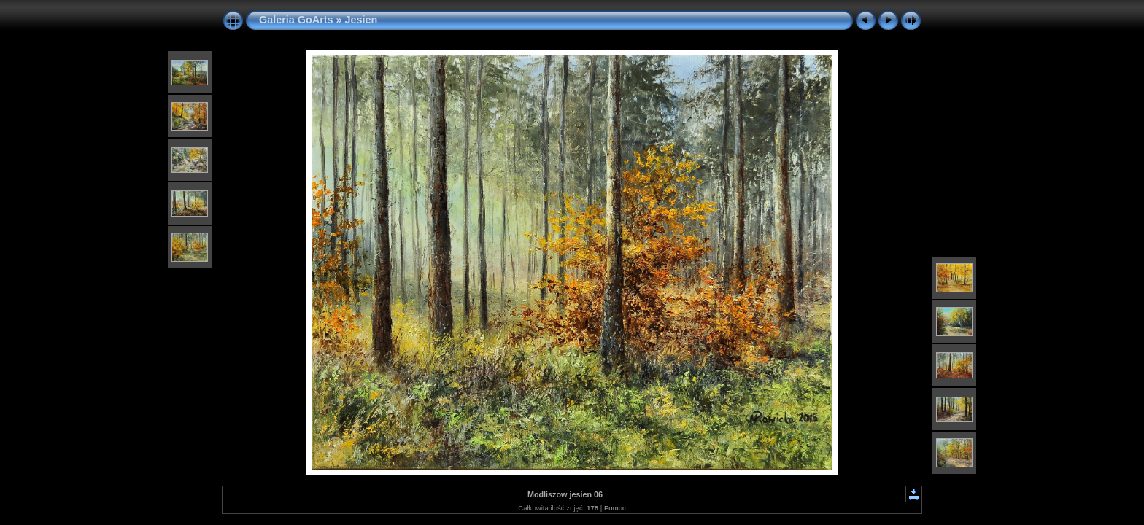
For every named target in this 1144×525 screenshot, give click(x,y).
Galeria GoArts (296, 20)
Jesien (361, 20)
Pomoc (615, 508)
